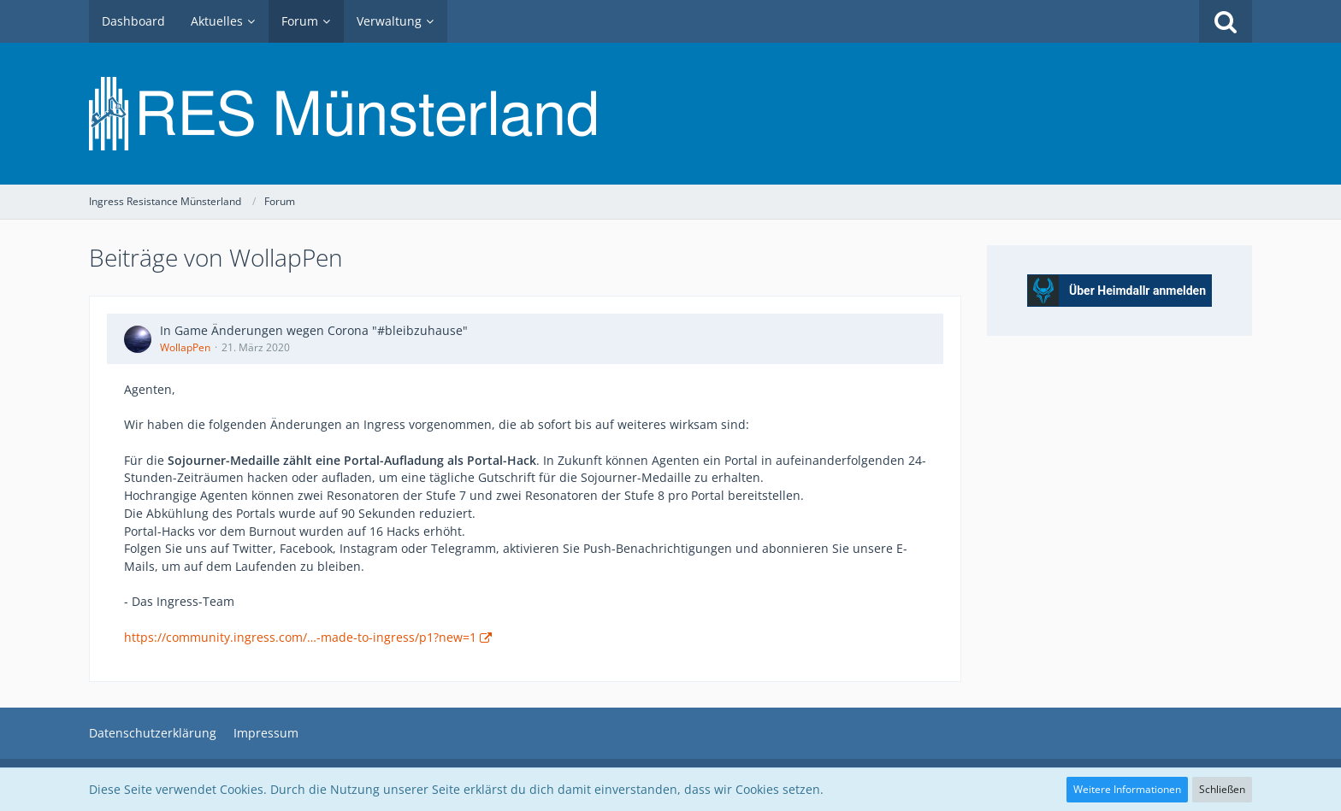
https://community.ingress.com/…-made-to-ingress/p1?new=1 (300, 637)
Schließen (1222, 789)
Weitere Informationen (1127, 789)
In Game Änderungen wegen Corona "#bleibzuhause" (314, 330)
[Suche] (1225, 21)
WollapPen (185, 347)
